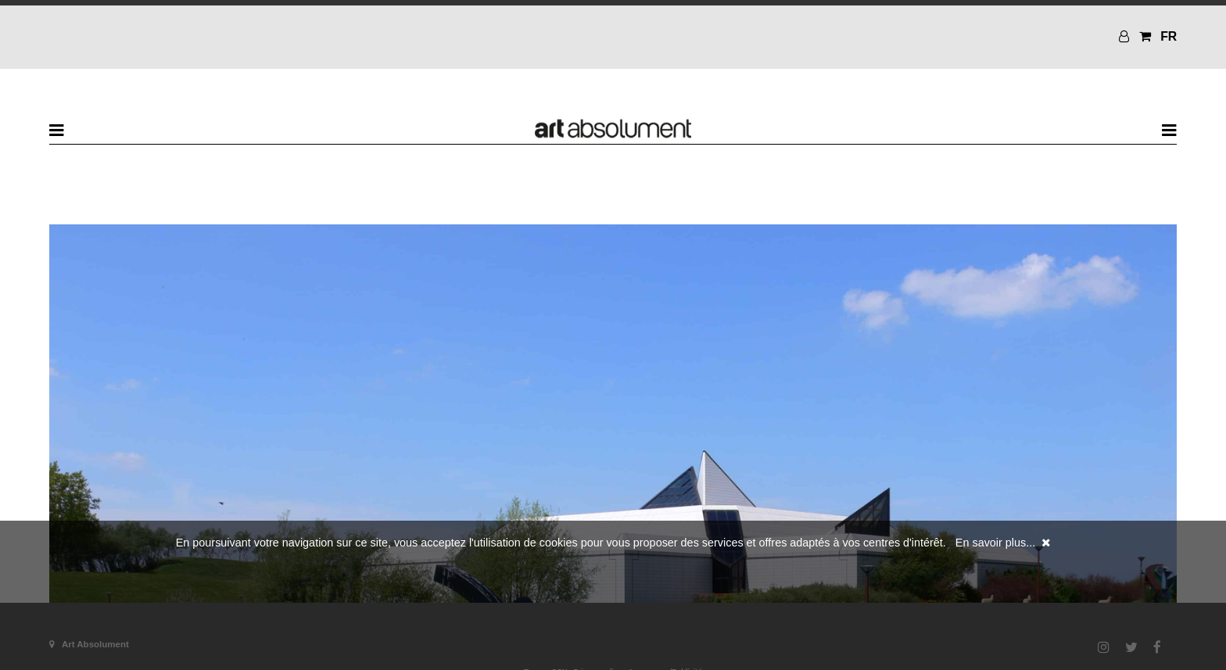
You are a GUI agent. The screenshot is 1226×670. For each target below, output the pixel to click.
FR (1168, 36)
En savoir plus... (995, 542)
